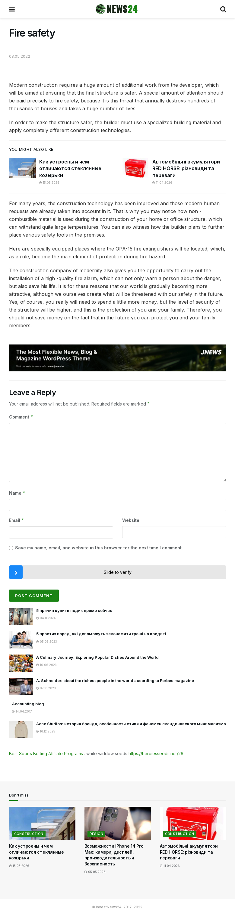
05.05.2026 (95, 872)
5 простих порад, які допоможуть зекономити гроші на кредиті (101, 633)
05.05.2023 (46, 641)
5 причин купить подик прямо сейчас (74, 610)
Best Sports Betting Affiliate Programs (46, 753)
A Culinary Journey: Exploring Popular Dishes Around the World (97, 657)
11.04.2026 (162, 182)
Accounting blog (28, 703)
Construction (28, 834)
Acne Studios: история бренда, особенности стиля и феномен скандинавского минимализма (131, 723)
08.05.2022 (19, 56)
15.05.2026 (49, 182)
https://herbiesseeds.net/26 (156, 753)
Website (130, 520)
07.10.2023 (46, 688)
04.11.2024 (46, 618)
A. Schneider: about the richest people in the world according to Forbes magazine (115, 680)
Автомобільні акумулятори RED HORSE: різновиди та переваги (186, 168)
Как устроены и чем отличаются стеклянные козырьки (70, 168)
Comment (21, 417)
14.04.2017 (22, 711)
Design (96, 834)
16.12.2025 (45, 731)
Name (17, 493)
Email (16, 520)
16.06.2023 (46, 665)
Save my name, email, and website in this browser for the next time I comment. (99, 547)
